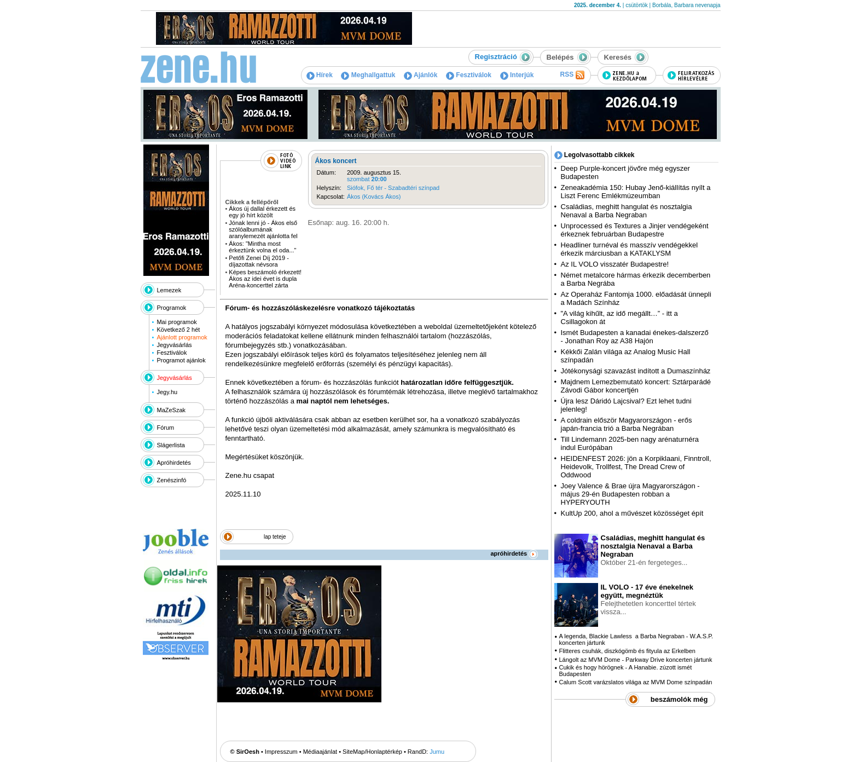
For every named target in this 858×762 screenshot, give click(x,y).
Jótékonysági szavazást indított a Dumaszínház (636, 371)
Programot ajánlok (180, 360)
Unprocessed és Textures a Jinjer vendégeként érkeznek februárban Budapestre (635, 230)
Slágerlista (171, 445)
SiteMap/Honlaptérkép (372, 751)
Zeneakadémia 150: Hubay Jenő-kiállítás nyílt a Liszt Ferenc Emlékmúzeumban (636, 191)
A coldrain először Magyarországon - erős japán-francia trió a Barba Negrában (626, 424)
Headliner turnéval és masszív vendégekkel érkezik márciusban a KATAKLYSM (629, 249)
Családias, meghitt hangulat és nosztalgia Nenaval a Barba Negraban (626, 211)
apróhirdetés (514, 553)
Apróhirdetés (174, 462)
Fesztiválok (468, 75)
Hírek (319, 75)
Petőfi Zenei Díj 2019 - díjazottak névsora (258, 261)
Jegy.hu (166, 392)
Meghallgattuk (368, 75)
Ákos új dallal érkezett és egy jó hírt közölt (262, 211)
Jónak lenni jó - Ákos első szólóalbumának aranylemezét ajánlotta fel (263, 229)
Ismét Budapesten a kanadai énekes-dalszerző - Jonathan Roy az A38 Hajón (635, 336)
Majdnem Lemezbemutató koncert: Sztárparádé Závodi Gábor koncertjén (636, 386)
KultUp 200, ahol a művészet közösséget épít (632, 513)
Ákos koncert (336, 161)
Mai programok (176, 322)
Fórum (166, 427)
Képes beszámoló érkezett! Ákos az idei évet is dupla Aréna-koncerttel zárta (265, 278)
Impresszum (281, 751)
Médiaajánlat (320, 751)
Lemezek (169, 290)
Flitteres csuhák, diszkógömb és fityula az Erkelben (627, 651)
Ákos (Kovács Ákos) (374, 196)
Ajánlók (420, 75)
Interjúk (517, 75)
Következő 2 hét (178, 329)
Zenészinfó (172, 480)
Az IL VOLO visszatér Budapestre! (615, 264)
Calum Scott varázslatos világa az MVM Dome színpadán (635, 682)
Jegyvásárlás (174, 345)
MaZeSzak (171, 410)
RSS (572, 75)
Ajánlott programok (181, 337)
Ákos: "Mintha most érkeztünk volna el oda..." (262, 246)
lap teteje (275, 537)
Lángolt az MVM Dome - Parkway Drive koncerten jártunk (635, 659)
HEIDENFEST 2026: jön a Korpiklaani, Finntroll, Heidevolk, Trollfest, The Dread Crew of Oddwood (636, 466)
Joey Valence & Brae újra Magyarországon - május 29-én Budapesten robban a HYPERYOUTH (630, 494)
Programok (172, 307)
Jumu (437, 751)
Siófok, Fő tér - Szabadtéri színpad (393, 187)
